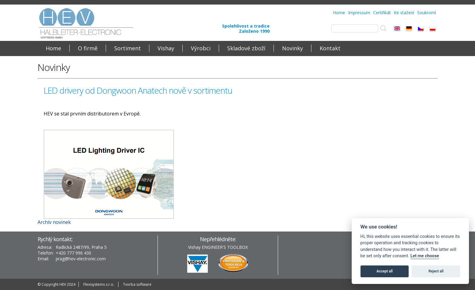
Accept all (385, 271)
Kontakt (330, 48)
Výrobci (201, 48)
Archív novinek (54, 222)
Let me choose (424, 255)
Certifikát (382, 12)
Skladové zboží (246, 48)
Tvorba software (137, 284)
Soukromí (426, 12)
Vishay (166, 48)
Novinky (292, 48)
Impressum (359, 12)
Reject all (436, 271)
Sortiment (127, 48)
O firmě (88, 48)
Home (339, 12)
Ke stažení (404, 12)
